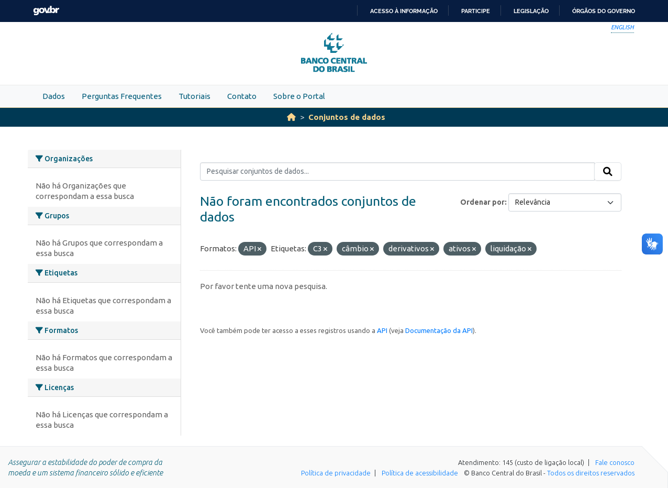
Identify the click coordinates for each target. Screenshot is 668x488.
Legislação (531, 11)
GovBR (46, 11)
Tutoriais (194, 96)
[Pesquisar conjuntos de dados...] (397, 171)
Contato (242, 96)
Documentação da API (439, 330)
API (382, 330)
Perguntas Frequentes (122, 96)
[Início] (291, 117)
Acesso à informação (404, 11)
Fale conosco (614, 462)
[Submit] (607, 171)
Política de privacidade (336, 472)
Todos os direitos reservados (590, 472)
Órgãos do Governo (603, 11)
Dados (53, 96)
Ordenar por (482, 202)
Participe (475, 11)
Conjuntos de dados (346, 117)
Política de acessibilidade (420, 472)
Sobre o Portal (299, 96)
